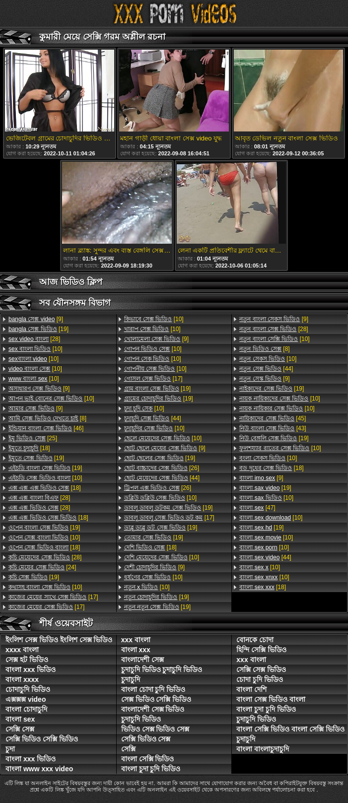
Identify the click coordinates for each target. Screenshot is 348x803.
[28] (34, 338)
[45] (272, 418)
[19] (38, 329)
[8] (47, 418)
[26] (161, 468)
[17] (53, 597)
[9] (35, 319)
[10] (35, 348)
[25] (32, 438)
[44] (152, 418)
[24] (42, 567)
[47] (257, 507)
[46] (45, 428)
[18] (29, 448)
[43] (272, 428)
